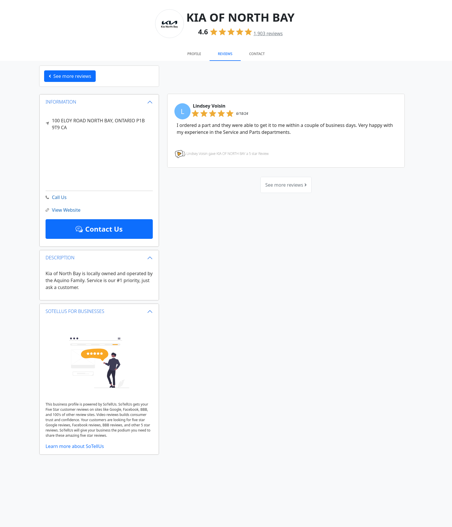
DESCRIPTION (60, 257)
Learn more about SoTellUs (75, 446)
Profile (194, 53)
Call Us (56, 197)
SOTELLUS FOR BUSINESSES (75, 311)
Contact (257, 53)
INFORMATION (61, 102)
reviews (267, 33)
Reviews (225, 53)
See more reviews (285, 185)
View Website (63, 210)
